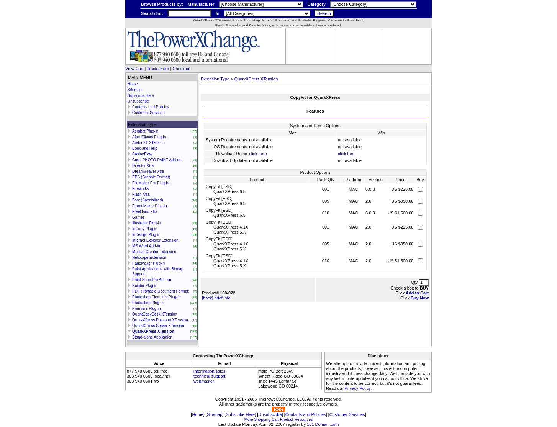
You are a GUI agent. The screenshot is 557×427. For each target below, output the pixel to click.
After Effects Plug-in (149, 137)
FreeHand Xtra (144, 211)
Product (286, 419)
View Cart (134, 68)
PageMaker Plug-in (148, 263)
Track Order (158, 68)
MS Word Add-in (146, 246)
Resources (303, 419)
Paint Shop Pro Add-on (151, 280)
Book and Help (144, 148)
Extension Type (215, 79)
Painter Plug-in (144, 285)
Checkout (181, 68)
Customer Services (148, 113)
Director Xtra (143, 166)
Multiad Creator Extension (154, 252)
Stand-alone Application (152, 337)
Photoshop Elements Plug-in (156, 297)
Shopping (262, 419)
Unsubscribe (138, 101)
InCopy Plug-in (144, 229)
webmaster (203, 381)
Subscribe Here (141, 95)
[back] (207, 298)
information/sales (209, 371)
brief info (222, 298)
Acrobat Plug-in (145, 131)
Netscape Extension (149, 257)
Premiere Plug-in (146, 308)
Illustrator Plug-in (146, 223)
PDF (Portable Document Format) (161, 291)
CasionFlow (142, 154)
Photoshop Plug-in (148, 303)
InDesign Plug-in (146, 234)
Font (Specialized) (147, 200)
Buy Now (420, 298)
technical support (209, 376)
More (248, 419)
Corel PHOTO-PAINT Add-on (156, 160)
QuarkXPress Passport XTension (160, 320)
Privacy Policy (357, 388)
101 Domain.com (323, 424)
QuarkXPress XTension (153, 331)
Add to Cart (417, 293)
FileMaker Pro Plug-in (150, 183)
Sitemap (135, 90)
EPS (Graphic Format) (151, 177)
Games (138, 217)
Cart (275, 419)
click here (258, 153)
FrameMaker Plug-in (149, 206)
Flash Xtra (141, 194)
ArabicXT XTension (148, 143)
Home (133, 84)
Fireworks (140, 189)
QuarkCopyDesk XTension (154, 314)
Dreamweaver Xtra (148, 171)
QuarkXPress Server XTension (158, 326)
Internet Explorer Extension (155, 240)
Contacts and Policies (150, 107)
